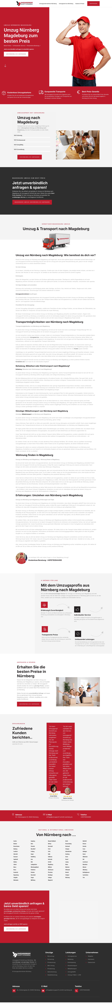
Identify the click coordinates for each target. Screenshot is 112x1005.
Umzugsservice (34, 337)
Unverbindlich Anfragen (16, 54)
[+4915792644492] (76, 994)
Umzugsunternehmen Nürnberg (48, 3)
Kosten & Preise (79, 3)
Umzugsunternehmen (22, 294)
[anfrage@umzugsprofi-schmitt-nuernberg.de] (43, 994)
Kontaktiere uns (20, 362)
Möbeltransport (27, 414)
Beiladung (19, 369)
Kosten (76, 349)
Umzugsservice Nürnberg (66, 3)
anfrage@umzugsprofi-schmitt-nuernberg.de (59, 820)
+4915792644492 (54, 561)
